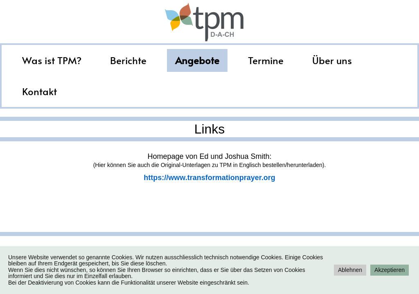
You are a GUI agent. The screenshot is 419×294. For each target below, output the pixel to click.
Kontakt (39, 91)
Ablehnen (350, 270)
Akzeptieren (389, 270)
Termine (266, 60)
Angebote (197, 60)
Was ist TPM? (51, 60)
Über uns (332, 60)
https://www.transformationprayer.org (209, 178)
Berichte (128, 60)
